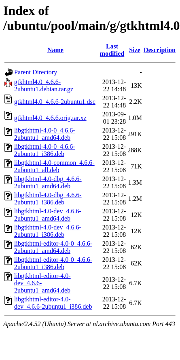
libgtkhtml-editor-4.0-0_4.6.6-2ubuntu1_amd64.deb (53, 247)
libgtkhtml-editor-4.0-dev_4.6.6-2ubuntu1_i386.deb (53, 303)
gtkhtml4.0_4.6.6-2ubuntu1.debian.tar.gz (43, 85)
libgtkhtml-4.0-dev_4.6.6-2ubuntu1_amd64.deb (47, 215)
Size (134, 49)
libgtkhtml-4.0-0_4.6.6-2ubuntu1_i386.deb (44, 150)
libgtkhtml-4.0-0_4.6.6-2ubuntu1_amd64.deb (44, 134)
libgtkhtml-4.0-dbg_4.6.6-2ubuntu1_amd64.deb (48, 182)
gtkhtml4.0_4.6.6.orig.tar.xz (50, 117)
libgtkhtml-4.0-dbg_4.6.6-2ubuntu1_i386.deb (48, 199)
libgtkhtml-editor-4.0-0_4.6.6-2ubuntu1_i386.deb (53, 263)
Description (160, 49)
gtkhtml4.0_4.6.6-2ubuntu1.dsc (54, 101)
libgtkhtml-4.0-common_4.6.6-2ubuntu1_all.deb (54, 166)
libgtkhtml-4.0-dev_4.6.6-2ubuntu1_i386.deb (47, 231)
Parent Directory (35, 72)
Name (55, 49)
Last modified (112, 50)
